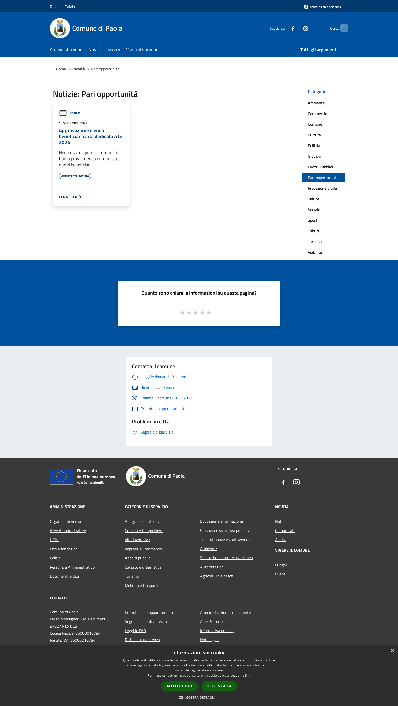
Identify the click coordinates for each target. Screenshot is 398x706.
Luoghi (281, 565)
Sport (312, 220)
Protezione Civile (322, 188)
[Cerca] (342, 28)
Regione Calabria (64, 7)
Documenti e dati (64, 576)
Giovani (314, 156)
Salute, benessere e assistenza (226, 558)
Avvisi (280, 540)
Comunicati (285, 530)
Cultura (314, 135)
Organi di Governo (65, 521)
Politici (55, 558)
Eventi (280, 574)
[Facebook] (284, 28)
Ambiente (316, 103)
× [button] (392, 651)
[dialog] (199, 675)
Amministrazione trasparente (225, 612)
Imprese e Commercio (143, 549)
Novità (79, 69)
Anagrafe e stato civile (144, 521)
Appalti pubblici (138, 558)
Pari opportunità (322, 177)
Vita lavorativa (137, 540)
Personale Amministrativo (72, 567)
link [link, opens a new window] (248, 675)
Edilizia (314, 145)
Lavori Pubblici (320, 167)
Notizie (69, 113)
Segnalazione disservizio (146, 621)
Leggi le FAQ (135, 631)
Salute (313, 199)
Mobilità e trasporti (141, 585)
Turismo (315, 241)
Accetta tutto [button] (179, 686)
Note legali (209, 640)
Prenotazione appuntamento (149, 612)
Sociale (314, 209)
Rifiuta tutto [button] (219, 686)
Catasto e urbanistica (143, 567)
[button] (199, 697)
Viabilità (315, 252)
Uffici (54, 540)
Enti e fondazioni (64, 549)
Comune (315, 124)
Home (61, 69)
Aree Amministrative (68, 530)
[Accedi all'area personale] (322, 7)
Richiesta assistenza (142, 640)
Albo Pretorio (211, 621)
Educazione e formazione (221, 521)
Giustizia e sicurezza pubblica (225, 530)
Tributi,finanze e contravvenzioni (228, 539)
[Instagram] (297, 28)
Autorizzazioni (212, 567)
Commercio (317, 113)
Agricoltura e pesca (216, 576)
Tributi (313, 231)
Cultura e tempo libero (144, 530)
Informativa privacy (217, 631)
